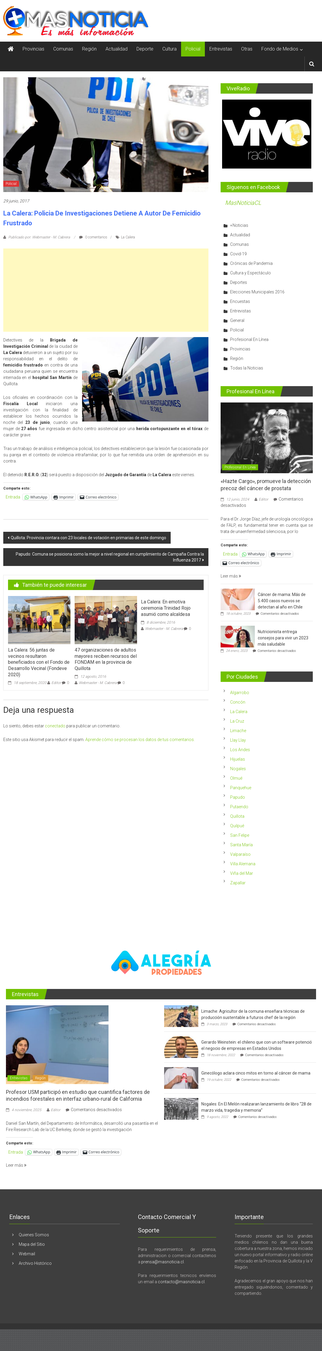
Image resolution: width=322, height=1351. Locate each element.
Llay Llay (238, 740)
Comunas (63, 49)
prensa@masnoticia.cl (162, 1261)
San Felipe (239, 835)
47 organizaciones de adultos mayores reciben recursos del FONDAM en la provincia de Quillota (106, 659)
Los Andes (240, 749)
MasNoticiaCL (243, 202)
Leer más (231, 576)
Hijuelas (237, 759)
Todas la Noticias (246, 368)
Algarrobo (239, 692)
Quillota (237, 816)
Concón (237, 702)
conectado (55, 726)
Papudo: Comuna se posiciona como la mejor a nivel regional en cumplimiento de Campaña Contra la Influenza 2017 (110, 557)
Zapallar (238, 882)
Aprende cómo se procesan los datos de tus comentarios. (140, 739)
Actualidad (117, 49)
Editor (56, 683)
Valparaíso (240, 854)
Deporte (144, 49)
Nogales (238, 768)
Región (89, 49)
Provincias (33, 49)
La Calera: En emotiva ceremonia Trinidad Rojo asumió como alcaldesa (166, 608)
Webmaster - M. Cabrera (98, 683)
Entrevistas (220, 49)
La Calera (128, 237)
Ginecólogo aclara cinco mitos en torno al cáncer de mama (255, 1073)
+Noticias (239, 225)
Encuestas (240, 301)
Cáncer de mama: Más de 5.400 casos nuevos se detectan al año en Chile (282, 600)
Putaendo (239, 806)
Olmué (236, 778)
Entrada (13, 497)
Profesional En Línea (249, 339)
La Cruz (237, 721)
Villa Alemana (242, 863)
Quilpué (237, 825)
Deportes (238, 282)
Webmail (27, 1253)
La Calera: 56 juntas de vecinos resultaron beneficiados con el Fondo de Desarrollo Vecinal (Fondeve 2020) (39, 662)
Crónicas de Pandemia (251, 263)
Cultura (169, 49)
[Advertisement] (106, 290)
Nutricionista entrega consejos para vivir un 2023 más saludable (283, 638)
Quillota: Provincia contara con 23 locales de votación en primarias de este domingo (88, 537)
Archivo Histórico (35, 1263)
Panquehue (240, 787)
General (237, 320)
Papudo (237, 797)
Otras (246, 49)
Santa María (241, 844)
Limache (238, 730)
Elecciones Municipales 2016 (257, 292)
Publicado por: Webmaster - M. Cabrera (39, 237)
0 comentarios (93, 237)
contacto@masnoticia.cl (181, 1281)
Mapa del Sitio (32, 1244)
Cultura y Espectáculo (250, 272)
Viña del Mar (241, 873)
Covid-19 (238, 253)
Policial (193, 49)
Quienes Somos (34, 1234)
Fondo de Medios (279, 49)
